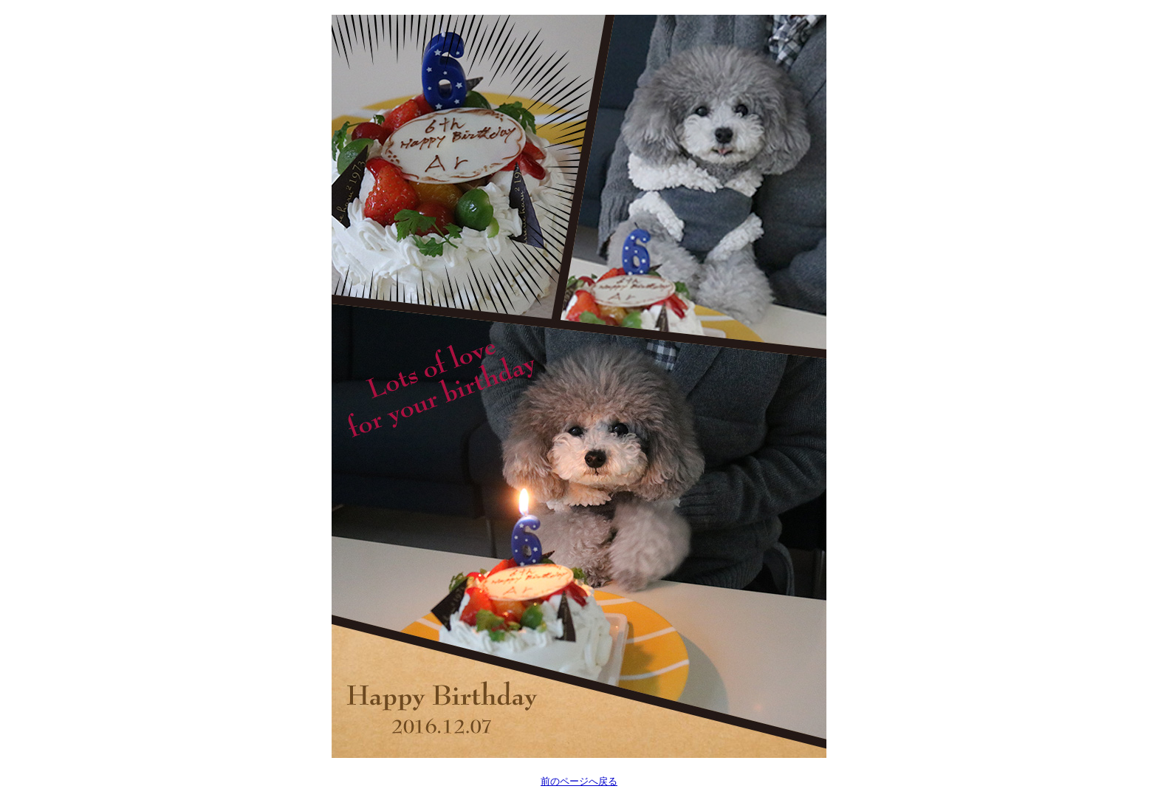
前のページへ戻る (579, 781)
